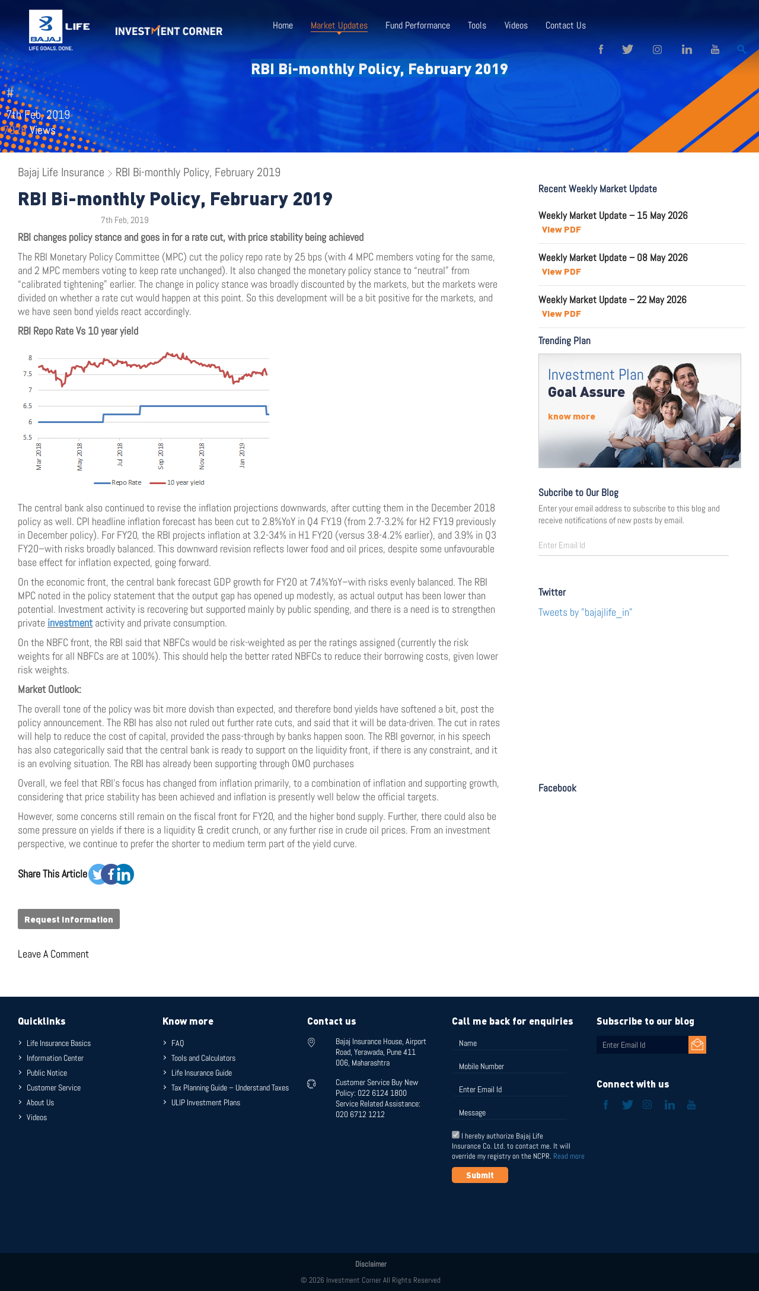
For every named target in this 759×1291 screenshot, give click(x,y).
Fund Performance (417, 25)
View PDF (561, 229)
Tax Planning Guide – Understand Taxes (230, 1087)
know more (571, 416)
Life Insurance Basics (59, 1043)
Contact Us (565, 25)
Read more (569, 1156)
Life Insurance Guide (201, 1072)
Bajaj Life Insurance (61, 172)
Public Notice (47, 1072)
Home (283, 25)
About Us (40, 1102)
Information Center (55, 1057)
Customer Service (54, 1087)
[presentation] (542, 1212)
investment (70, 622)
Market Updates (339, 25)
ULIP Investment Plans (205, 1102)
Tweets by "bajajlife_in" (585, 612)
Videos (515, 25)
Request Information (68, 919)
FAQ (177, 1043)
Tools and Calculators (203, 1057)
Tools (477, 25)
